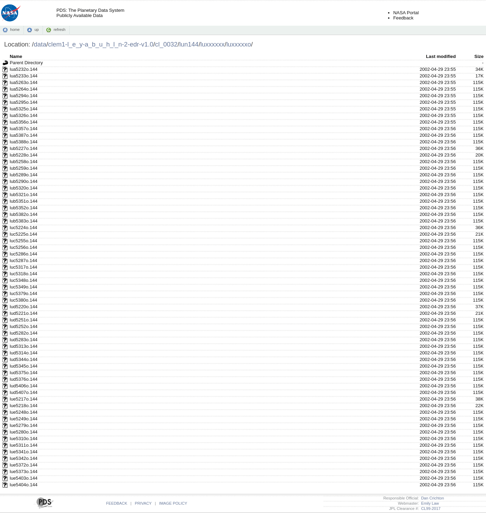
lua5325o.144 (24, 108)
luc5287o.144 (23, 260)
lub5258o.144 (24, 161)
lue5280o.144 (24, 432)
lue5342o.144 (24, 458)
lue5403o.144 (24, 478)
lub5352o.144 (24, 207)
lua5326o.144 (24, 115)
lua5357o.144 (24, 128)
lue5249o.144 (24, 418)
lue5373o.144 (24, 471)
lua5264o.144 (24, 89)
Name (16, 56)
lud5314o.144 (24, 352)
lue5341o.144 (24, 451)
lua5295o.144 (24, 102)
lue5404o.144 (24, 484)
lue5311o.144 (24, 445)
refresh (59, 29)
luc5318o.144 (23, 273)
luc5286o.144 (23, 253)
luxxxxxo (238, 44)
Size (479, 56)
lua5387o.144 (24, 135)
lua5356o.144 (24, 122)
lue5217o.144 (24, 399)
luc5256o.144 (23, 247)
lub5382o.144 (24, 214)
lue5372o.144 (24, 465)
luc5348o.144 (23, 280)
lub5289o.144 (24, 174)
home (14, 29)
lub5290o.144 (24, 181)
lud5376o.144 (24, 379)
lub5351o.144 (24, 201)
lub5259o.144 (24, 168)
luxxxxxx (212, 44)
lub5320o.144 (24, 188)
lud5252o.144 (24, 326)
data (40, 44)
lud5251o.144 (24, 319)
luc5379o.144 (23, 293)
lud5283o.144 (24, 339)
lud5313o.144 (24, 346)
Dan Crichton (431, 498)
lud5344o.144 (24, 359)
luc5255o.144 (23, 240)
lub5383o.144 (24, 221)
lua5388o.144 (24, 141)
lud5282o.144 (24, 333)
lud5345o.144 (24, 366)
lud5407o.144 (24, 392)
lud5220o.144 (24, 306)
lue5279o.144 (24, 425)
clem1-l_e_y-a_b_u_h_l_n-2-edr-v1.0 (100, 44)
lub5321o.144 (24, 194)
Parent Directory (26, 62)
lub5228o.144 (24, 155)
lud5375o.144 (24, 372)
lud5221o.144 (24, 313)
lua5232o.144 (24, 69)
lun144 (188, 44)
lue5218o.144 (24, 405)
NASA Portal (406, 12)
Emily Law (429, 503)
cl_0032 (166, 44)
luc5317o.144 (23, 267)
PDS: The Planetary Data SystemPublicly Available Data (90, 13)
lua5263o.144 (24, 82)
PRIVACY (143, 503)
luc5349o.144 (23, 286)
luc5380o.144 (23, 300)
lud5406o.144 (24, 385)
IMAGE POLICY (173, 503)
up (36, 29)
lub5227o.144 (24, 148)
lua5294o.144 (24, 95)
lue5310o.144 (24, 438)
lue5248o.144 (24, 412)
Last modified (441, 56)
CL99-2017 (429, 508)
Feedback (403, 17)
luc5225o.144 (23, 234)
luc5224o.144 (23, 227)
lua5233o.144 (24, 75)
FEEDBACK (116, 503)
